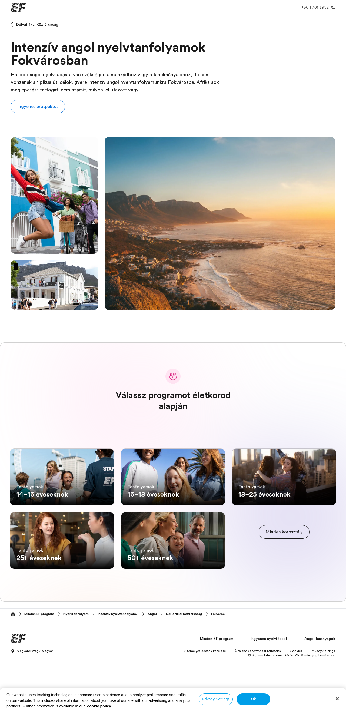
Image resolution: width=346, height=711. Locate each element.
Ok (253, 699)
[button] (38, 106)
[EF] (18, 7)
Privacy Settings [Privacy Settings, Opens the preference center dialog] (216, 699)
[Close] (337, 699)
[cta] (284, 559)
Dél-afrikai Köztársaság (37, 24)
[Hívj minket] (317, 7)
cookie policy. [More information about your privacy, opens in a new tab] (99, 706)
